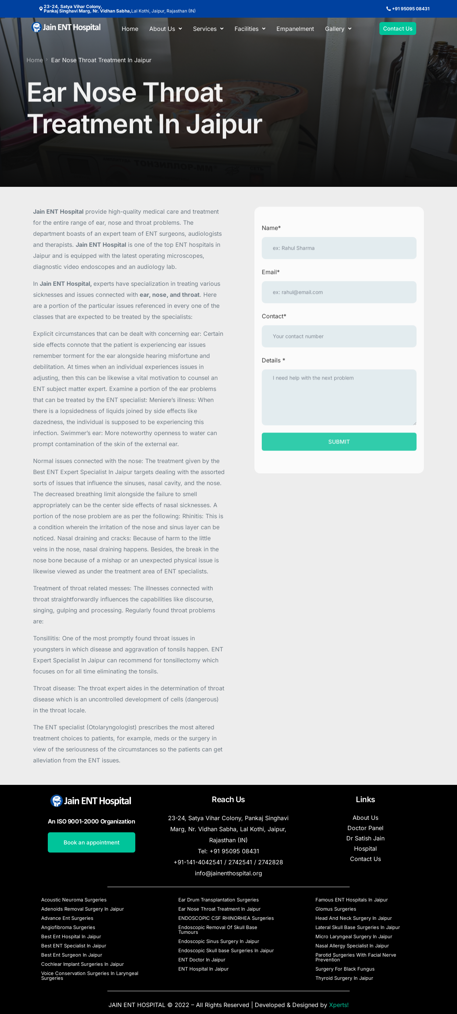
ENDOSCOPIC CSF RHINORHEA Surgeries (226, 918)
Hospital (365, 848)
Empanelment (295, 29)
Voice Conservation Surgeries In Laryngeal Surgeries (89, 975)
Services (208, 29)
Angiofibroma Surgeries (68, 927)
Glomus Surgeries (335, 909)
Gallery (338, 29)
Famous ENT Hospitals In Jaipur (351, 900)
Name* (271, 231)
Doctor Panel (365, 828)
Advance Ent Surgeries (67, 918)
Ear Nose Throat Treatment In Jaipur (219, 909)
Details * (273, 363)
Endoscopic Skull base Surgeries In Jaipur (226, 950)
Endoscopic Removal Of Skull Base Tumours (217, 929)
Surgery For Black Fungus (345, 969)
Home (130, 29)
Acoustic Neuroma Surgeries (74, 900)
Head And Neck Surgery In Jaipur (353, 918)
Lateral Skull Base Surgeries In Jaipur (357, 927)
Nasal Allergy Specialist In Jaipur (352, 946)
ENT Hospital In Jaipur (203, 969)
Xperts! (339, 1004)
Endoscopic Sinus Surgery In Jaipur (218, 941)
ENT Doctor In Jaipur (201, 960)
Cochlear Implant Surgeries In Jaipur (82, 964)
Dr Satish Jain (365, 838)
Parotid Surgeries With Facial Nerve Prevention (355, 957)
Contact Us (365, 858)
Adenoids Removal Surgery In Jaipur (82, 909)
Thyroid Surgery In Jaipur (344, 978)
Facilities (250, 29)
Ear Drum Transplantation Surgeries (218, 900)
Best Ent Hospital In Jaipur (71, 936)
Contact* (274, 319)
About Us (165, 29)
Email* (271, 275)
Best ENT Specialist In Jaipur (73, 946)
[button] (166, 29)
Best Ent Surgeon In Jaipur (71, 955)
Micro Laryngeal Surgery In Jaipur (353, 936)
